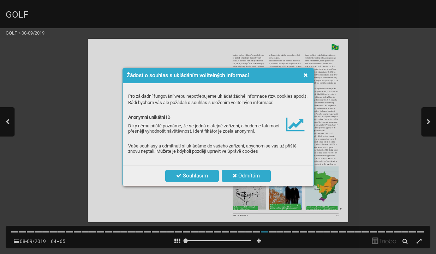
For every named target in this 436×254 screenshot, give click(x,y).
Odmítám (246, 176)
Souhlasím (192, 176)
